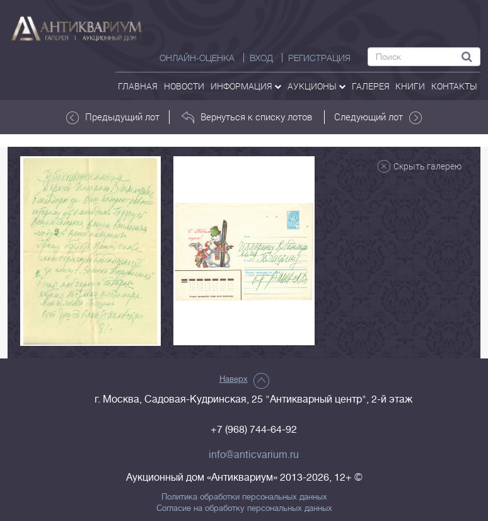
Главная (138, 86)
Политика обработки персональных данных (244, 497)
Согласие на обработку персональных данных (244, 508)
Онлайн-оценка (197, 58)
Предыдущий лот (113, 117)
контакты (454, 86)
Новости (184, 86)
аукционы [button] (317, 86)
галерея (371, 86)
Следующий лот (378, 117)
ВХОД (261, 58)
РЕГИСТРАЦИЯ (319, 58)
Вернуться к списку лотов (247, 117)
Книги (410, 86)
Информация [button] (246, 86)
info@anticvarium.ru (254, 455)
